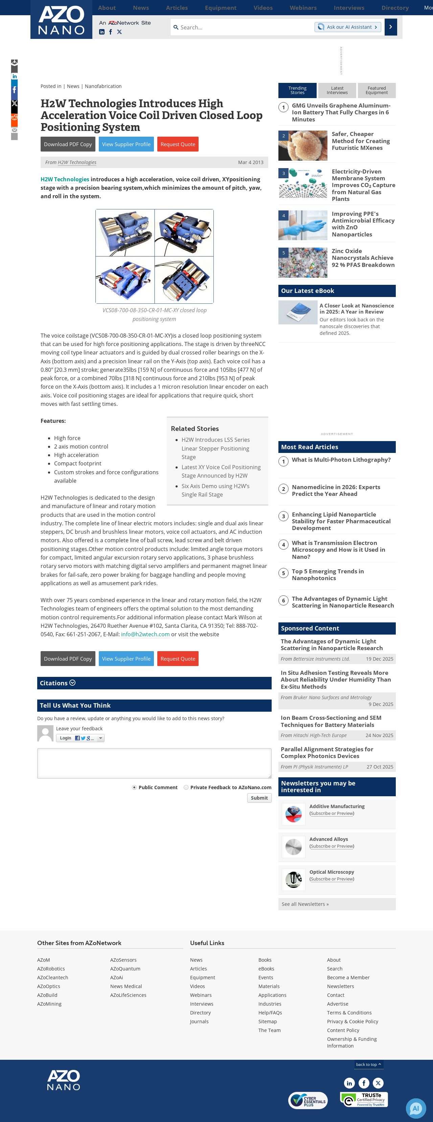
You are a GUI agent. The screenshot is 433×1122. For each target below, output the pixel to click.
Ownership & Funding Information (352, 1026)
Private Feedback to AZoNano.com (231, 787)
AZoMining (49, 988)
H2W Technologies (65, 179)
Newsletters (340, 970)
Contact (335, 979)
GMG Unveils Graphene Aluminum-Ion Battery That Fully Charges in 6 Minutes (342, 108)
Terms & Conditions (349, 996)
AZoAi (116, 961)
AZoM (43, 944)
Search (335, 952)
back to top (369, 1048)
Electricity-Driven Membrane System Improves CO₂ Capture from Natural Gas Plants (362, 178)
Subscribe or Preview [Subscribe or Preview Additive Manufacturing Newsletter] (332, 797)
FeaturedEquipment (377, 90)
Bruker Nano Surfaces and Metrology (332, 684)
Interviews (201, 988)
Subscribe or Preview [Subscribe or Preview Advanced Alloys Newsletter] (332, 830)
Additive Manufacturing (337, 790)
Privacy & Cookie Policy (352, 1005)
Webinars (201, 979)
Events (265, 961)
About (334, 944)
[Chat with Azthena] (416, 1108)
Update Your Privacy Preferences (88, 1113)
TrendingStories (297, 90)
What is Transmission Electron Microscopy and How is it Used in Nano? (342, 538)
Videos (197, 970)
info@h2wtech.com (145, 634)
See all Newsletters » (305, 888)
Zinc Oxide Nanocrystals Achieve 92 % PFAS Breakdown (363, 250)
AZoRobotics (51, 952)
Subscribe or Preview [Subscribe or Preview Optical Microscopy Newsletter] (332, 863)
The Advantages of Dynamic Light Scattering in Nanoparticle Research (338, 593)
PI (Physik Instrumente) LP (320, 751)
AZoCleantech (52, 961)
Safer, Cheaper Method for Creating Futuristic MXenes (361, 138)
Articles (198, 952)
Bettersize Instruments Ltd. (321, 648)
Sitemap (267, 1005)
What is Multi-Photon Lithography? (336, 453)
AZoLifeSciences (128, 979)
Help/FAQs (270, 996)
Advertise (337, 988)
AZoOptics (48, 970)
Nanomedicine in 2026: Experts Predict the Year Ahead (341, 484)
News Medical (126, 970)
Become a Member (348, 961)
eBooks (266, 952)
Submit (259, 798)
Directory (200, 996)
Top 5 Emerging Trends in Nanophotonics (324, 565)
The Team (269, 1014)
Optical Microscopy (332, 855)
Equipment (202, 961)
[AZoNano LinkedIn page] (102, 32)
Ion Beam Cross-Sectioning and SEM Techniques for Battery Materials (326, 707)
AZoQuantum (125, 952)
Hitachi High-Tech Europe (320, 721)
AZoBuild (47, 979)
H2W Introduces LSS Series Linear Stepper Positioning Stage (216, 448)
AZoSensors (123, 944)
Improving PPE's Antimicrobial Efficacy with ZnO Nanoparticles (362, 213)
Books (265, 944)
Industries (269, 988)
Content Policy (343, 1014)
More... (387, 7)
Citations (57, 683)
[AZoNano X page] (119, 32)
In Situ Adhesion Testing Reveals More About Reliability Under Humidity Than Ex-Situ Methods (338, 668)
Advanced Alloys (329, 823)
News (73, 86)
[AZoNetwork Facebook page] (110, 32)
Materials (269, 970)
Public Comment (158, 787)
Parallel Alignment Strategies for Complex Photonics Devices (334, 737)
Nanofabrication (103, 86)
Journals (199, 1005)
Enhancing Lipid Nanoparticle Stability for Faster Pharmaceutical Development (343, 511)
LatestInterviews (337, 90)
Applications (272, 979)
